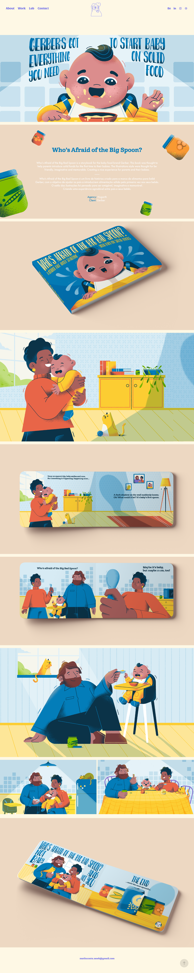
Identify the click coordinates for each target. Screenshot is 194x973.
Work (22, 8)
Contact (43, 8)
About (10, 8)
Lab (31, 8)
